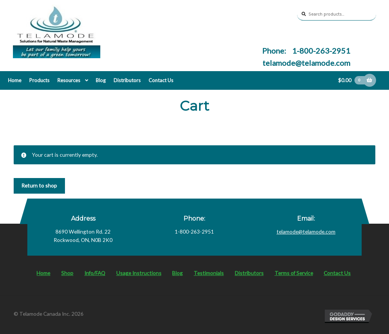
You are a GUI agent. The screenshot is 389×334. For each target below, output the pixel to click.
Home (14, 80)
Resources (68, 80)
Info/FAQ (94, 273)
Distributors (127, 80)
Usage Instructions (138, 273)
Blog (101, 80)
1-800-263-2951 (320, 50)
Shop (67, 273)
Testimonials (209, 273)
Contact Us (161, 80)
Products (39, 80)
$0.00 (353, 80)
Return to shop (39, 185)
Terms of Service (294, 273)
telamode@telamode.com (306, 62)
